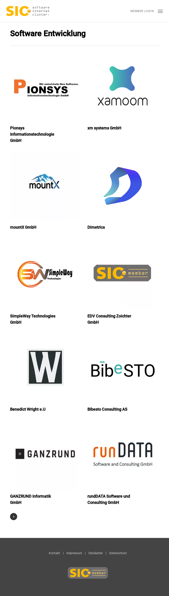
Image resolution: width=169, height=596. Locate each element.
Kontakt (54, 553)
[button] (160, 11)
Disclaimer (96, 553)
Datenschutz (118, 553)
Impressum (74, 553)
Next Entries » (13, 516)
